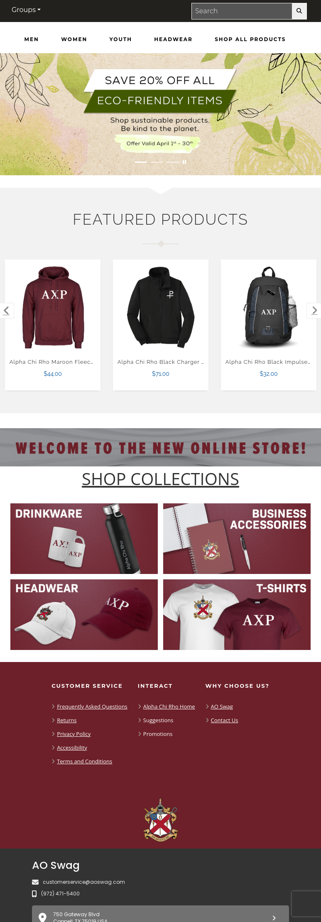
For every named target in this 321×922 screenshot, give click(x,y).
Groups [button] (24, 10)
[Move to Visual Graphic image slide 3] (172, 162)
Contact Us (224, 720)
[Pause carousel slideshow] (184, 162)
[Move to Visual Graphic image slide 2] (156, 162)
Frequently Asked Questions (92, 706)
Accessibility (72, 747)
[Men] (32, 39)
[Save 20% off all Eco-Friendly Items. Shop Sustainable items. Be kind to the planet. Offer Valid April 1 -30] (160, 114)
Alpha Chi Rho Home (169, 706)
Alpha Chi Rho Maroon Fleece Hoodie (63, 362)
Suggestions (158, 720)
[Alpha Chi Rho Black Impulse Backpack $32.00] (268, 307)
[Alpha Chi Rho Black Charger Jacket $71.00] (161, 307)
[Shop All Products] (250, 39)
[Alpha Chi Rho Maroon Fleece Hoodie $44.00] (53, 307)
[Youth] (121, 39)
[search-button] (299, 11)
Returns (66, 720)
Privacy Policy (74, 734)
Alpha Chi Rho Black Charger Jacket (169, 362)
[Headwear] (173, 39)
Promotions (158, 734)
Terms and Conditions (84, 761)
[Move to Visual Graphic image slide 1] (141, 162)
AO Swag (222, 706)
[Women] (74, 39)
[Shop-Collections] (160, 478)
